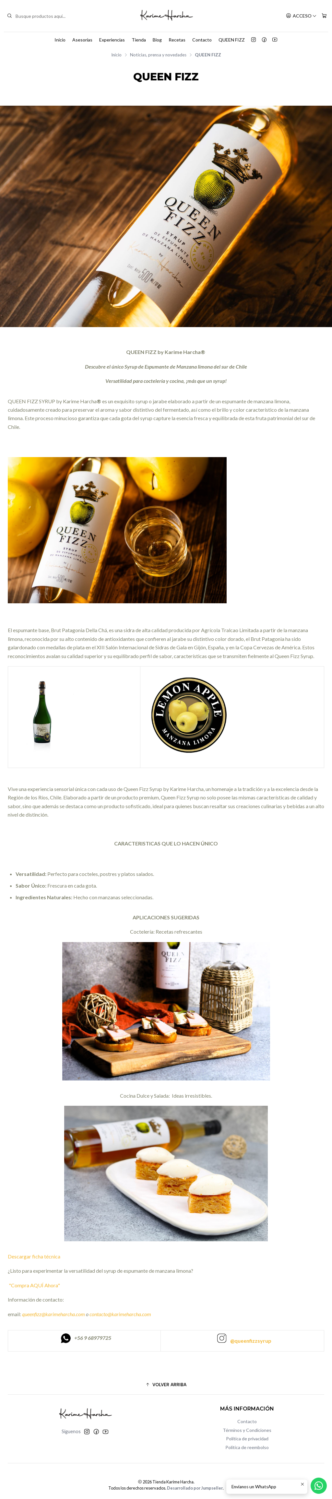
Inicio (59, 39)
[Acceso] (301, 16)
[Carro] (324, 16)
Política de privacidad (247, 1438)
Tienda (139, 39)
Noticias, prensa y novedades (158, 55)
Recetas (177, 39)
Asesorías (82, 39)
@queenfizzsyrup (250, 1371)
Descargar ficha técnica (34, 1286)
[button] (166, 1384)
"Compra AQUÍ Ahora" (34, 1315)
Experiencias (112, 39)
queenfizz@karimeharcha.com (53, 1344)
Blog (157, 39)
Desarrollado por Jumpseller (195, 1488)
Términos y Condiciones (247, 1430)
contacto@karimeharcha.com (120, 1344)
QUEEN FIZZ (232, 39)
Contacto (202, 39)
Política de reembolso (247, 1447)
